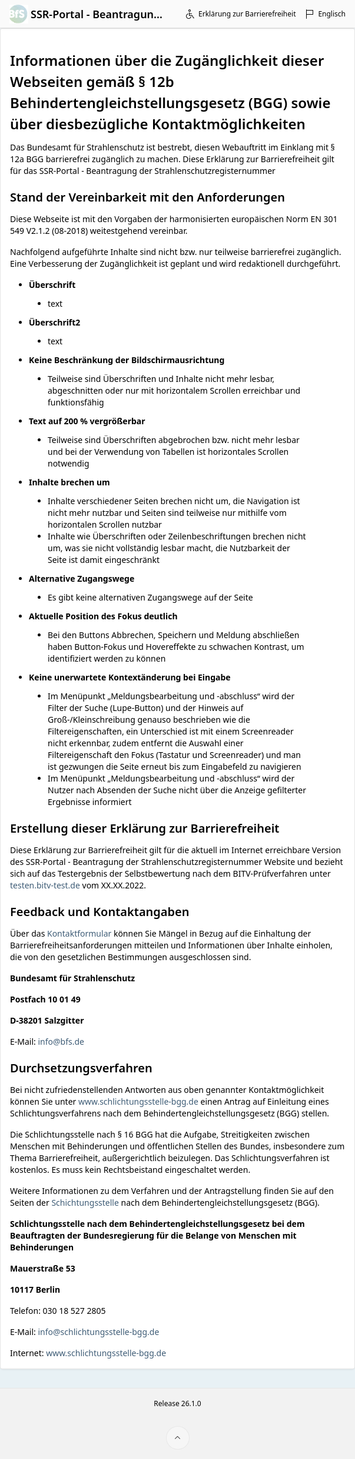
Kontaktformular (79, 933)
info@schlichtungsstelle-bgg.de (98, 1331)
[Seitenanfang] (178, 1438)
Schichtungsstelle (85, 1202)
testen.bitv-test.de (45, 885)
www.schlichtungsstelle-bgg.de (138, 1101)
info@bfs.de (61, 1041)
